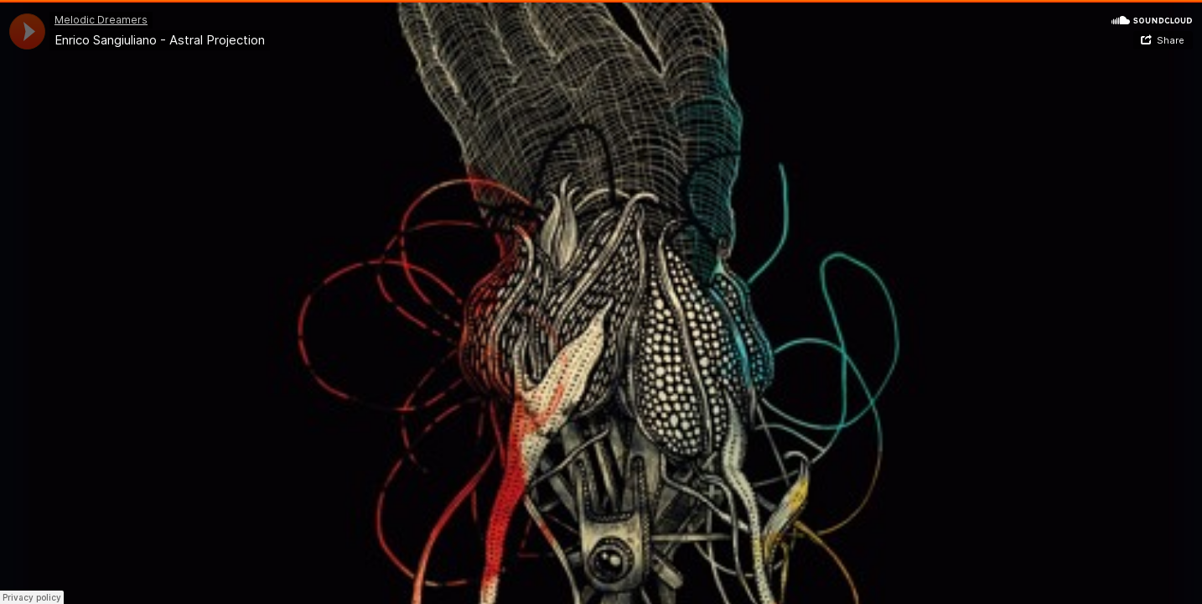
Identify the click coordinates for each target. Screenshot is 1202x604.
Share (1170, 40)
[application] (27, 31)
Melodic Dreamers (101, 19)
